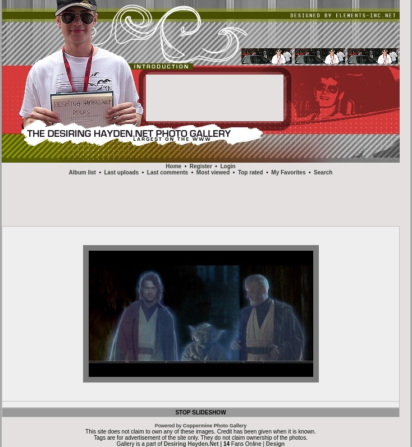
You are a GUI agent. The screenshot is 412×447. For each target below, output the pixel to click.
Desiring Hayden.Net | (193, 444)
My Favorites (288, 172)
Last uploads (121, 172)
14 (226, 444)
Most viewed (213, 172)
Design (275, 444)
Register (201, 166)
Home (173, 166)
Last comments (167, 172)
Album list (82, 172)
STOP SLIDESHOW (200, 412)
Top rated (250, 172)
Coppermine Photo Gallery (215, 425)
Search (323, 172)
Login (227, 166)
